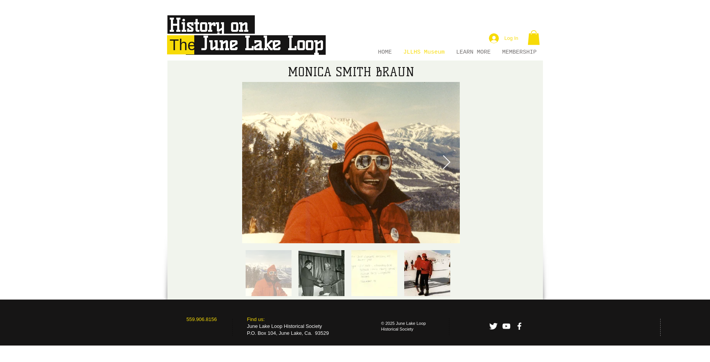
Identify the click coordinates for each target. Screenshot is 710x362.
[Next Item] (446, 162)
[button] (534, 37)
